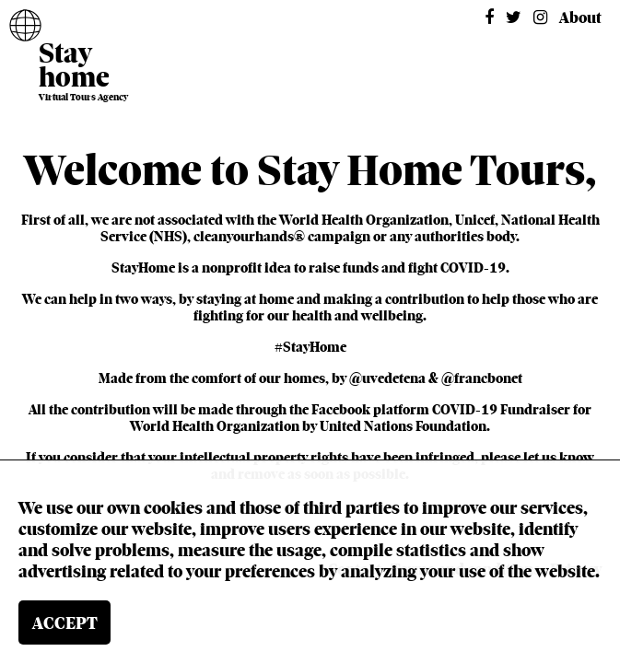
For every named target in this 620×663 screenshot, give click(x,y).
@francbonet (481, 378)
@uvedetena (387, 378)
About (580, 18)
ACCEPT (65, 623)
